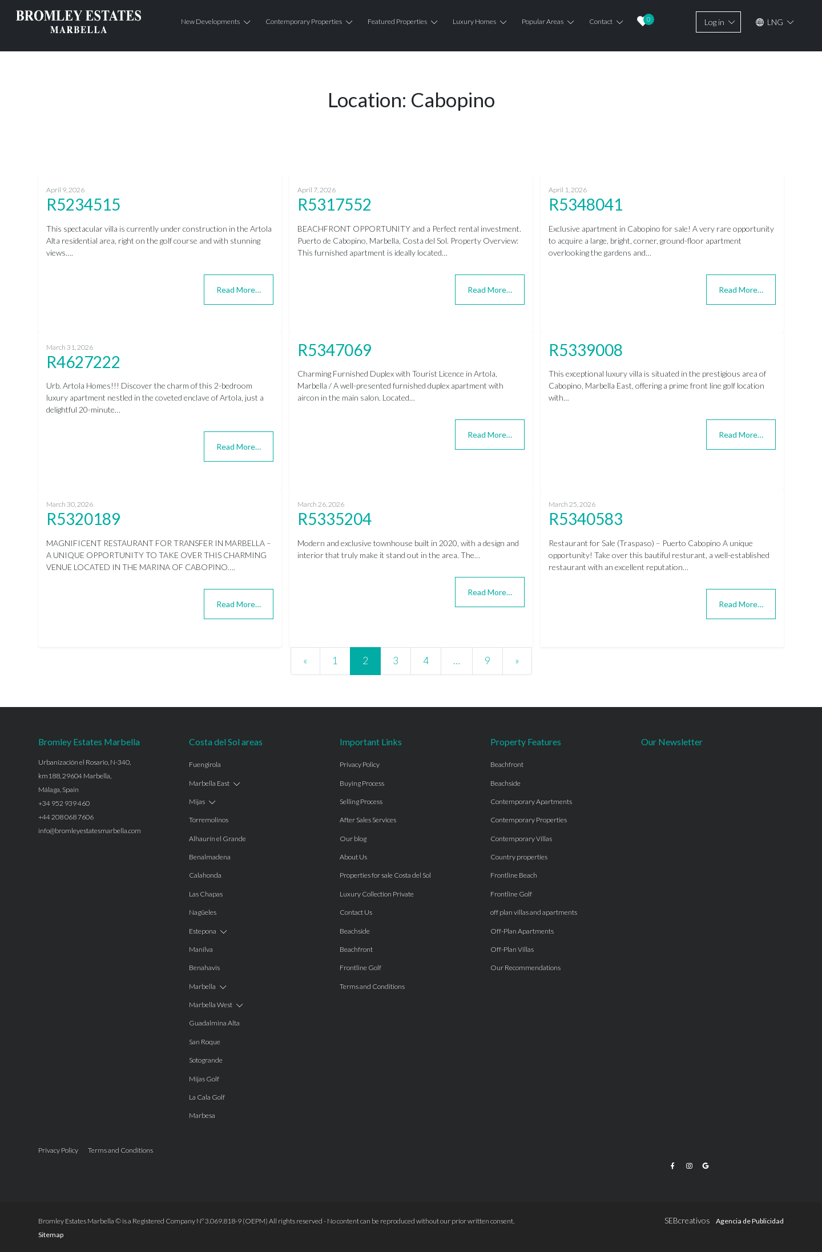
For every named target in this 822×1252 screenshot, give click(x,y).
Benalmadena (210, 857)
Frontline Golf (360, 967)
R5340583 (586, 518)
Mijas (197, 801)
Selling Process (361, 801)
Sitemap (50, 1234)
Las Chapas (206, 894)
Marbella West (210, 1004)
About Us (353, 857)
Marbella (202, 986)
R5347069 (334, 350)
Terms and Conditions (372, 986)
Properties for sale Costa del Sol (385, 875)
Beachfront (356, 949)
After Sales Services (368, 819)
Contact (601, 21)
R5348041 (586, 204)
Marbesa (202, 1115)
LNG (769, 22)
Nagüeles (202, 912)
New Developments (210, 21)
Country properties (518, 857)
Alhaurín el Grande (217, 838)
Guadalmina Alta (214, 1023)
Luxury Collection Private (377, 894)
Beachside (355, 931)
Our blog (353, 838)
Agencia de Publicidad (750, 1221)
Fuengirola (205, 764)
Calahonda (205, 875)
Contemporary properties (303, 21)
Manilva (201, 949)
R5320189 (83, 518)
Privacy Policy (360, 764)
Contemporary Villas (521, 838)
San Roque (204, 1041)
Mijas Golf (204, 1079)
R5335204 (334, 518)
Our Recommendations (525, 967)
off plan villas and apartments (533, 912)
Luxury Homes (474, 21)
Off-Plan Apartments (522, 931)
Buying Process (362, 783)
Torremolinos (208, 819)
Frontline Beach (513, 875)
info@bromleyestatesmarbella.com (89, 830)
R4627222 (83, 361)
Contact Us (356, 912)
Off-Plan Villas (512, 949)
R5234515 (83, 204)
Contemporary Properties (528, 819)
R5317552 (334, 204)
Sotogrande (206, 1060)
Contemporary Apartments (531, 801)
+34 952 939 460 (64, 803)
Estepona (202, 931)
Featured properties (397, 21)
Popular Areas (542, 21)
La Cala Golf (207, 1097)
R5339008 (586, 350)
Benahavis (204, 967)
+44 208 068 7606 (66, 817)
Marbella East (209, 783)
